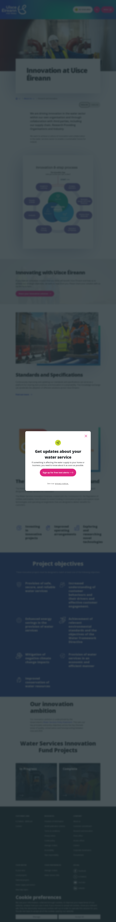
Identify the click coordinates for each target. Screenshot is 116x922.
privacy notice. (62, 483)
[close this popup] (86, 436)
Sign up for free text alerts (58, 472)
